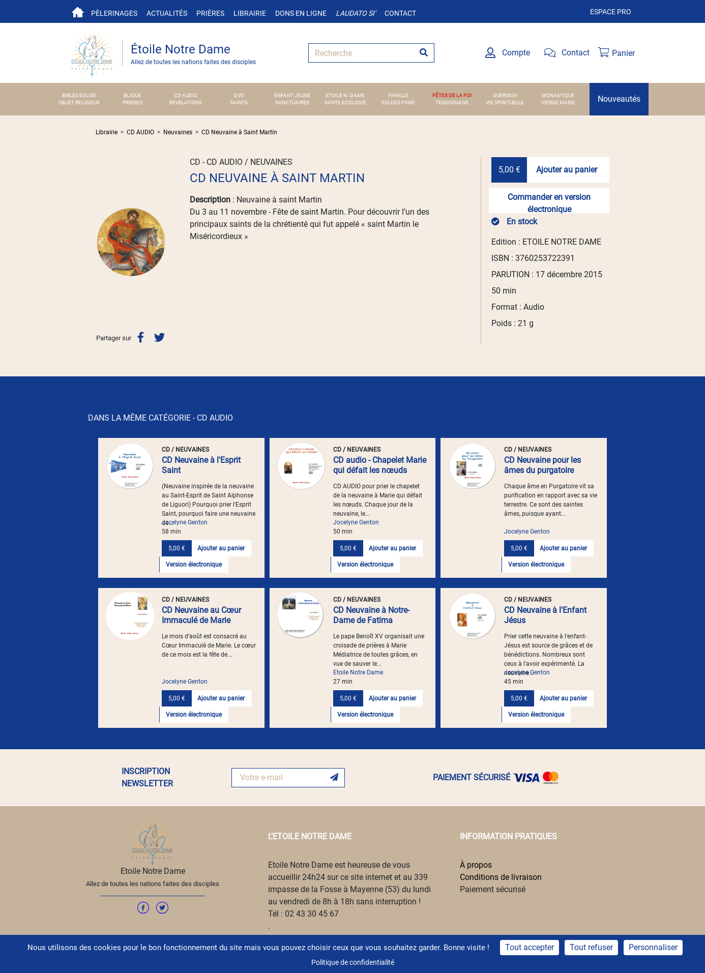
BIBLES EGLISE (79, 95)
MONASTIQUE (558, 95)
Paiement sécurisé (492, 889)
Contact (400, 13)
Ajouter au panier (566, 169)
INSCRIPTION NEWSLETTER (147, 777)
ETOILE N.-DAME (345, 95)
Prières (210, 13)
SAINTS (239, 102)
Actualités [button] (166, 13)
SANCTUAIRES (292, 102)
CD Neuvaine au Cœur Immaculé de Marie (201, 615)
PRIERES (132, 102)
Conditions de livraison (501, 877)
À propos (476, 865)
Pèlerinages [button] (114, 13)
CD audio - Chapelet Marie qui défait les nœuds (379, 465)
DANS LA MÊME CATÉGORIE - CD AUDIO (160, 418)
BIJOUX (132, 95)
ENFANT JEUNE (292, 95)
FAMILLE (398, 95)
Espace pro (610, 12)
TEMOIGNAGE (451, 102)
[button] (101, 242)
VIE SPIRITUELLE (505, 102)
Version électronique (194, 564)
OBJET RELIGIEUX (79, 102)
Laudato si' (355, 13)
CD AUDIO (185, 95)
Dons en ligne (301, 13)
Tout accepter (529, 947)
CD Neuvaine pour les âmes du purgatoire (542, 465)
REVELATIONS (185, 102)
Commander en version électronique (549, 202)
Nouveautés (619, 99)
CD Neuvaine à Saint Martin (239, 132)
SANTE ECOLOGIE (345, 102)
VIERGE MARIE (558, 102)
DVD (239, 95)
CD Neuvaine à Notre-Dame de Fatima (371, 615)
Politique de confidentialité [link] (352, 962)
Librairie (249, 13)
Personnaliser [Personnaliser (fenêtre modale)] (653, 947)
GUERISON (505, 95)
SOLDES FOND (398, 102)
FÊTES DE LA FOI (452, 95)
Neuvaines (177, 132)
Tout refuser (591, 947)
